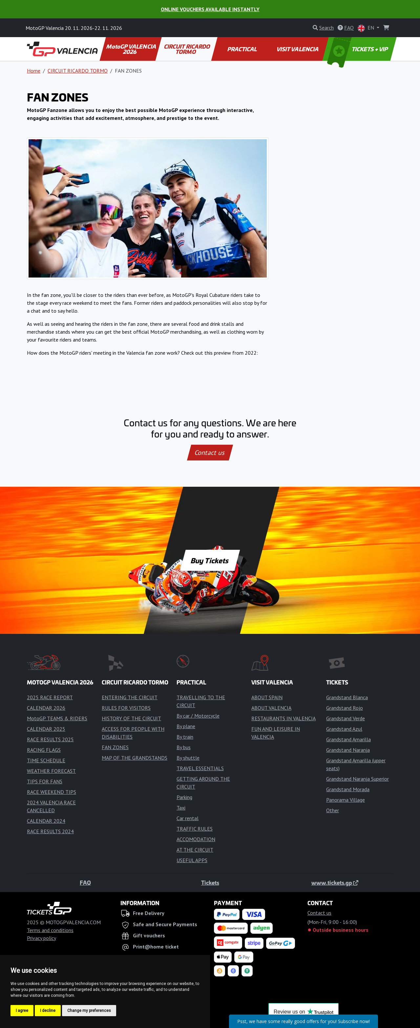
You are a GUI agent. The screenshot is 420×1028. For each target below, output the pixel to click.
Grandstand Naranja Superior (357, 778)
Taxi (181, 807)
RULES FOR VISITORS (126, 707)
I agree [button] (22, 1010)
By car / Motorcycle (198, 715)
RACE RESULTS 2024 (50, 831)
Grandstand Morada (347, 789)
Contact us (210, 452)
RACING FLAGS (44, 750)
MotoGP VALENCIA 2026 (132, 49)
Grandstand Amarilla (348, 739)
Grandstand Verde (345, 718)
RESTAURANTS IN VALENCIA (283, 718)
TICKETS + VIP (358, 49)
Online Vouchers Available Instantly (210, 9)
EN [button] (366, 28)
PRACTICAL (242, 49)
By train (185, 736)
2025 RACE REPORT (50, 697)
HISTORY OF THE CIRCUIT (131, 718)
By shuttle (188, 757)
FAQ (85, 882)
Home (33, 70)
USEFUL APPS (192, 860)
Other (332, 810)
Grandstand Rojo (344, 707)
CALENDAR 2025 (46, 729)
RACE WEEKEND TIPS (51, 792)
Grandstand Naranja (348, 750)
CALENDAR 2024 (46, 820)
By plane (186, 726)
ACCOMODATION (196, 839)
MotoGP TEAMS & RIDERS (57, 718)
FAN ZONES (115, 747)
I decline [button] (47, 1010)
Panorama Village (345, 799)
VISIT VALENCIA (298, 49)
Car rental (188, 818)
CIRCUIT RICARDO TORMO (187, 49)
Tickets (210, 882)
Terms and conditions (50, 930)
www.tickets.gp (334, 882)
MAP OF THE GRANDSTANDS (134, 757)
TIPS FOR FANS (44, 781)
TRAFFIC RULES (195, 828)
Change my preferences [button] (89, 1010)
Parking (184, 797)
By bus (184, 747)
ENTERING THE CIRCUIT (130, 697)
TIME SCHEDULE (46, 760)
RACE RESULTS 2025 (50, 739)
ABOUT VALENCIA (271, 707)
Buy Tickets (210, 560)
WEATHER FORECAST (51, 771)
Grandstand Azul (344, 729)
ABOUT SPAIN (267, 697)
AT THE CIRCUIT (195, 849)
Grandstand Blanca (347, 697)
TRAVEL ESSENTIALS (200, 768)
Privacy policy (41, 938)
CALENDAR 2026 (46, 707)
